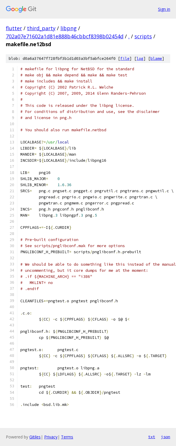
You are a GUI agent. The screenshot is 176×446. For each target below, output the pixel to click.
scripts (143, 36)
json (165, 436)
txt (151, 436)
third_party (41, 28)
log (140, 58)
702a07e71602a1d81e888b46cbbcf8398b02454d (64, 36)
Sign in (164, 9)
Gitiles (35, 437)
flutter (14, 28)
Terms (67, 437)
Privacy (51, 437)
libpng (68, 28)
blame (156, 58)
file (125, 58)
